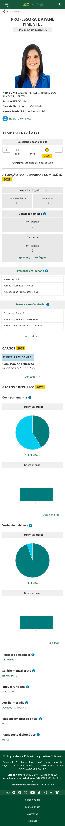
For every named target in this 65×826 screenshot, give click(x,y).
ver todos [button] (31, 336)
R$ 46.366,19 (9, 675)
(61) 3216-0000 (43, 778)
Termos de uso (32, 806)
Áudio (40, 257)
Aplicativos (32, 813)
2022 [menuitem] (32, 154)
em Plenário (30, 271)
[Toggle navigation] (59, 4)
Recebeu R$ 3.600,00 (14, 707)
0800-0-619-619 (34, 774)
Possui (6, 739)
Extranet (32, 820)
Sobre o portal (32, 799)
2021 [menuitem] (18, 154)
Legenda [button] (31, 455)
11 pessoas (9, 659)
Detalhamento (53, 514)
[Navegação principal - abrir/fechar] (6, 4)
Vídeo (24, 257)
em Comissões (31, 304)
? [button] (44, 213)
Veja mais (56, 643)
